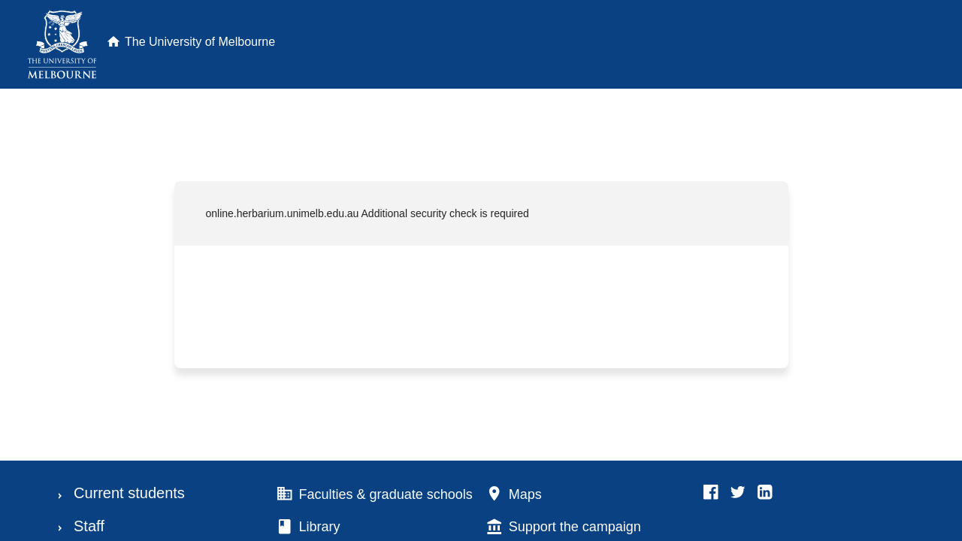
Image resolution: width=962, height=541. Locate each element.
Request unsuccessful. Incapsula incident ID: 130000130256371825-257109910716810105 (481, 270)
